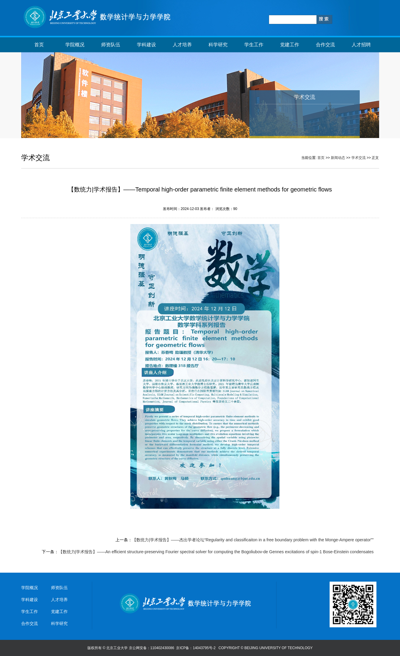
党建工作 (289, 44)
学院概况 (74, 44)
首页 (39, 44)
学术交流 (358, 158)
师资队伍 (110, 44)
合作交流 (325, 44)
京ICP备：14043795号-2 (196, 648)
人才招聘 (361, 44)
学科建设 (146, 44)
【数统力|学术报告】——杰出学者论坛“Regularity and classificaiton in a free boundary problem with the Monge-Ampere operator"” (252, 539)
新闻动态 (338, 158)
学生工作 (253, 44)
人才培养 (182, 44)
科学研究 (218, 44)
